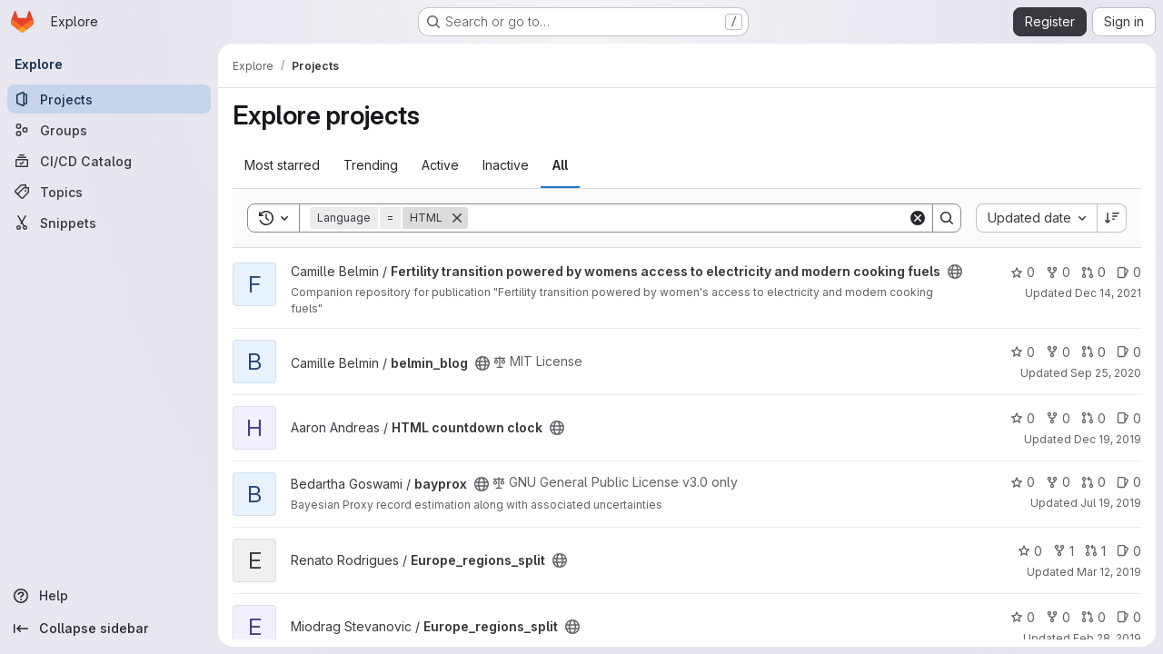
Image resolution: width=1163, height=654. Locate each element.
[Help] (109, 595)
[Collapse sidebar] (109, 628)
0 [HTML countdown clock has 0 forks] (1058, 418)
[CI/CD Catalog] (109, 160)
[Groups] (109, 129)
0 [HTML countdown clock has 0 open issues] (1129, 418)
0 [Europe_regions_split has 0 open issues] (1129, 551)
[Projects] (109, 99)
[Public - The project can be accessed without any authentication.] (955, 271)
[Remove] (457, 218)
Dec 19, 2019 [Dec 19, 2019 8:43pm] (1107, 439)
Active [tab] (440, 165)
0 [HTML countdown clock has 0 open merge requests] (1093, 418)
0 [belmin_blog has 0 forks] (1058, 352)
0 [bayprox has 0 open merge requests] (1093, 482)
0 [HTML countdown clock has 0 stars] (1022, 418)
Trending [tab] (370, 165)
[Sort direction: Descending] (1112, 218)
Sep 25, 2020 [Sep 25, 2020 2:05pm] (1105, 373)
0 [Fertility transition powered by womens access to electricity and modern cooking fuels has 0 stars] (1022, 272)
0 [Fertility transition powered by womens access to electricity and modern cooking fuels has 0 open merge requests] (1093, 272)
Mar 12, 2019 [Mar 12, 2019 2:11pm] (1109, 572)
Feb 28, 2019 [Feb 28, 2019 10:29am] (1107, 638)
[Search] (688, 218)
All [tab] (560, 165)
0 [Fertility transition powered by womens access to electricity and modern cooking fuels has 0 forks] (1058, 272)
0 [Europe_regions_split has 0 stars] (1030, 551)
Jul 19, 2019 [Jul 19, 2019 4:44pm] (1110, 503)
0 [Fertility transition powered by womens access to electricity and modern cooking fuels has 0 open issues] (1129, 272)
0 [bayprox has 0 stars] (1022, 482)
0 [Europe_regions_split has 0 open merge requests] (1093, 617)
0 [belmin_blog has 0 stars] (1022, 352)
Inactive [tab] (505, 165)
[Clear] (918, 218)
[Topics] (109, 191)
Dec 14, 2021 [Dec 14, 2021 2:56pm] (1108, 293)
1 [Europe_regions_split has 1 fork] (1063, 551)
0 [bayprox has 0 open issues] (1129, 482)
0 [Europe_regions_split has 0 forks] (1058, 617)
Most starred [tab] (282, 165)
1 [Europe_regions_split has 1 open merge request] (1095, 551)
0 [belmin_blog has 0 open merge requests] (1093, 352)
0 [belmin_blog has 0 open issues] (1129, 352)
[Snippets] (109, 222)
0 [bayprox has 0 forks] (1058, 482)
